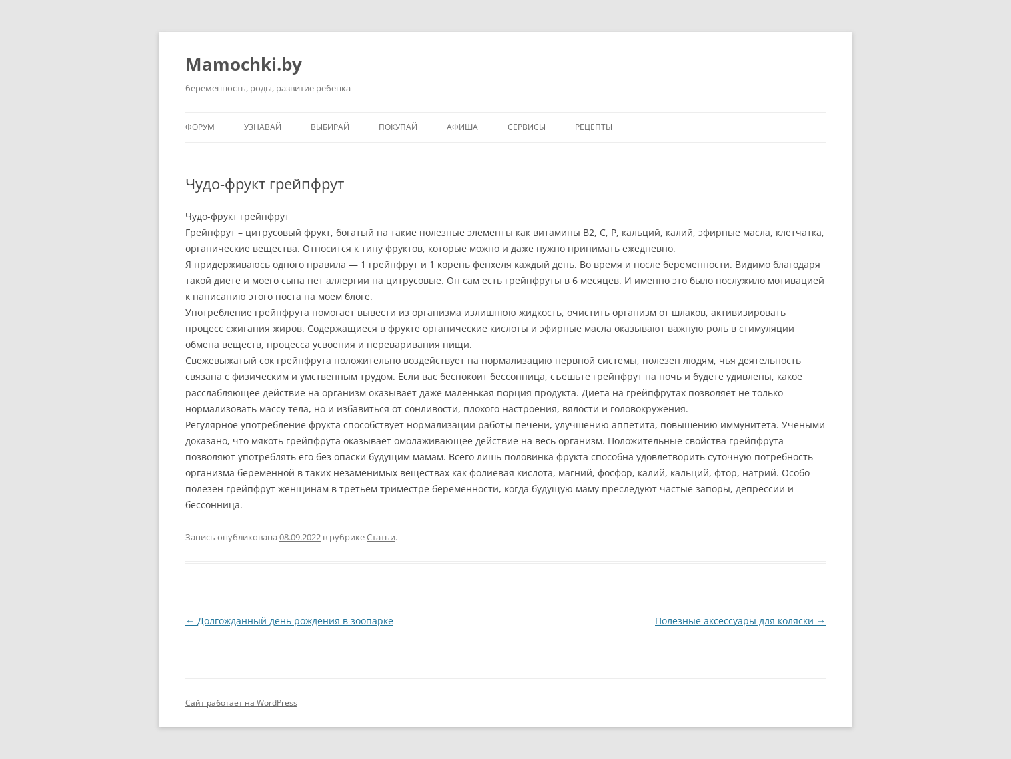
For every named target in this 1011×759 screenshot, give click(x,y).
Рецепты (593, 127)
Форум (200, 127)
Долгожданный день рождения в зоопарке (289, 620)
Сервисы (527, 127)
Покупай (398, 127)
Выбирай (330, 127)
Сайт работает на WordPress (241, 702)
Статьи (381, 537)
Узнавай (262, 127)
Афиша (462, 127)
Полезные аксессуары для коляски (740, 620)
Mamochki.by (243, 64)
